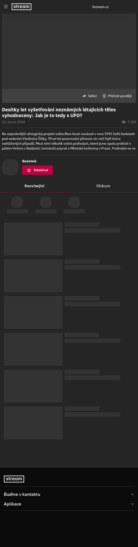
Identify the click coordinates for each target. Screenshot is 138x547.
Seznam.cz (100, 6)
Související (34, 185)
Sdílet (92, 96)
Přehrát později (120, 96)
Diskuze (103, 185)
